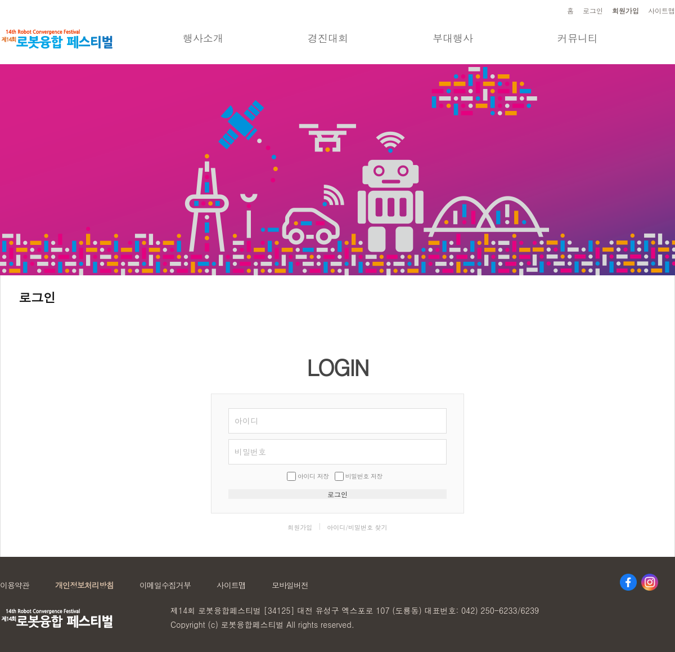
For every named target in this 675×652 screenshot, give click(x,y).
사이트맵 (661, 10)
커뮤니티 (577, 38)
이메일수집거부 (165, 585)
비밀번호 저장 (363, 476)
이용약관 (14, 585)
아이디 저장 (313, 476)
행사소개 (203, 38)
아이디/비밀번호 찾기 (357, 527)
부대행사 (453, 38)
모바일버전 (290, 585)
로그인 (593, 10)
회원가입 (625, 10)
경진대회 (328, 38)
